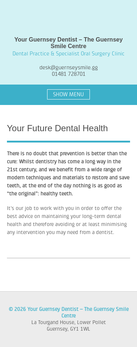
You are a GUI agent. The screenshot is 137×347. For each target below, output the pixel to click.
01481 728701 (68, 74)
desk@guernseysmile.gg (68, 67)
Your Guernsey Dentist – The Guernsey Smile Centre (69, 18)
